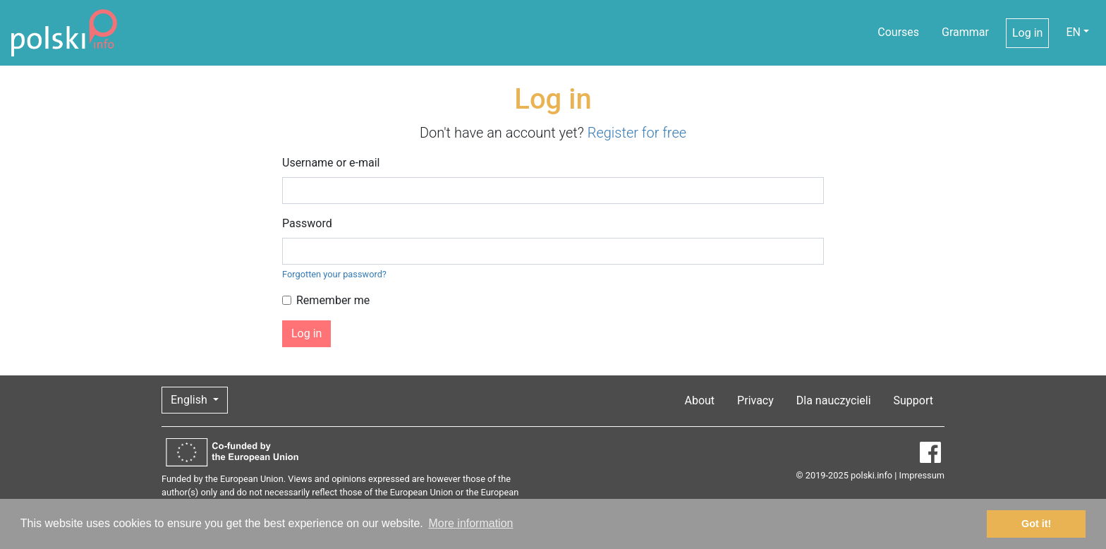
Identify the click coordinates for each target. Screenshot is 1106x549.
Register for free (637, 132)
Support (913, 400)
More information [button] (470, 523)
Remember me (333, 300)
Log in (1027, 33)
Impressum (921, 475)
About (700, 400)
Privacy (755, 400)
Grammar (965, 32)
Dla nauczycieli (833, 400)
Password (307, 223)
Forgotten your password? (334, 274)
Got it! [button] (1036, 523)
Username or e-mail (331, 162)
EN (1073, 32)
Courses (898, 32)
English (190, 399)
